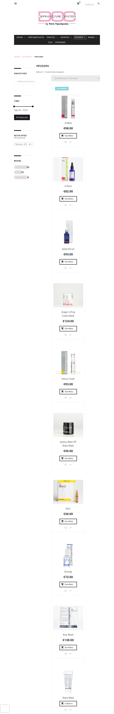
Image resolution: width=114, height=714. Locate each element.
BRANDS (92, 37)
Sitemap (62, 710)
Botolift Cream (85, 444)
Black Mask (85, 381)
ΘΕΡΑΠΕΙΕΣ (66, 37)
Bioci (51, 318)
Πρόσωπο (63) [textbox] (22, 144)
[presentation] (4, 708)
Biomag (85, 318)
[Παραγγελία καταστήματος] (75, 78)
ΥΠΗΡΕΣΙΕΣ (52, 37)
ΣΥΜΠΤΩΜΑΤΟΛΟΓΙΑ (36, 37)
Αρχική (17, 57)
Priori (18, 172)
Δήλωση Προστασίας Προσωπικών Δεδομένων (44, 692)
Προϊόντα (27, 57)
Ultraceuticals (20, 177)
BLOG (51, 42)
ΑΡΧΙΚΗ (21, 37)
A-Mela (51, 122)
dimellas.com (51, 710)
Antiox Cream (51, 252)
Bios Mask (51, 381)
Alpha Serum (51, 185)
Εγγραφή (83, 643)
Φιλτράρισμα (22, 117)
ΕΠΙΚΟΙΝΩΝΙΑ (60, 42)
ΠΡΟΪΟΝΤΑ (80, 37)
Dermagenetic (20, 167)
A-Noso (85, 122)
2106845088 (85, 694)
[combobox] (23, 144)
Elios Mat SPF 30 (85, 577)
